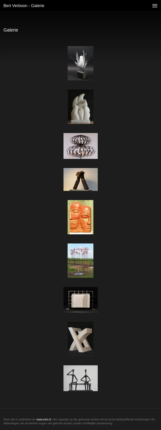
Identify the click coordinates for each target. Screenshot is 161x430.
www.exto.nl (44, 419)
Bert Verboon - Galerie (23, 5)
